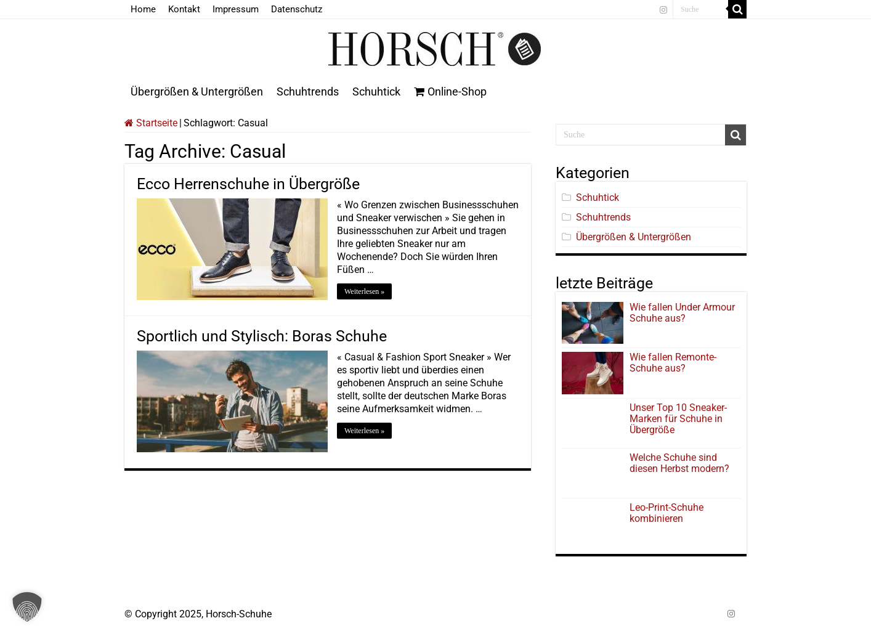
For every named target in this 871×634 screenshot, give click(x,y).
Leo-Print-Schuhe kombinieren (666, 513)
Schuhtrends (308, 91)
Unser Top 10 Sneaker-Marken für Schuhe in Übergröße (678, 419)
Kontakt (184, 9)
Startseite (150, 123)
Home (143, 9)
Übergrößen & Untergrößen (197, 91)
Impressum (236, 9)
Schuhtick (376, 91)
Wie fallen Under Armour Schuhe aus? (682, 312)
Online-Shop (450, 91)
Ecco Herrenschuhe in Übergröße (248, 184)
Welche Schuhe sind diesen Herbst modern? (679, 463)
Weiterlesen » (364, 291)
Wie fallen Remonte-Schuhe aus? (673, 362)
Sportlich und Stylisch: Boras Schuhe (262, 336)
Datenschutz (296, 9)
